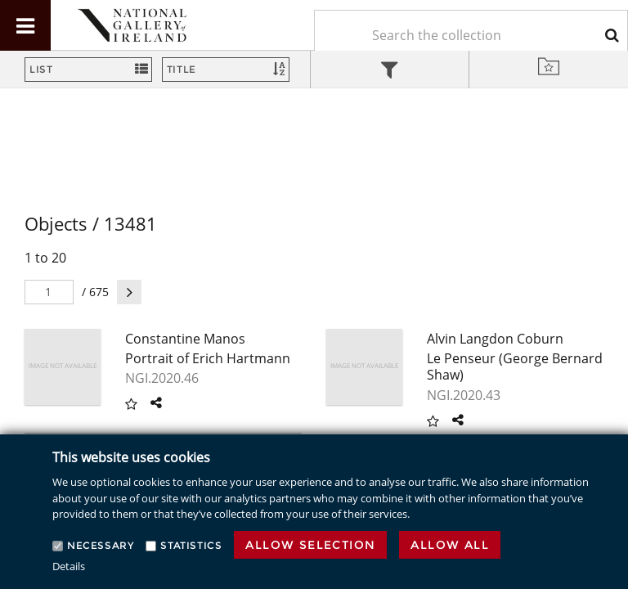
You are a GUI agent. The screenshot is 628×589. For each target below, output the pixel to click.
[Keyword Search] (471, 35)
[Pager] (49, 292)
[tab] (390, 71)
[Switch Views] (88, 69)
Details (68, 566)
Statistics (191, 545)
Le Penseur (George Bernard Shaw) (515, 366)
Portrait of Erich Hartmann (207, 358)
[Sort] (225, 69)
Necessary (100, 545)
